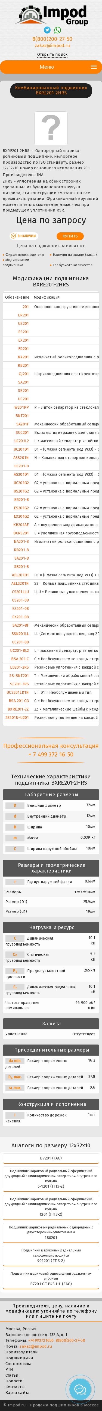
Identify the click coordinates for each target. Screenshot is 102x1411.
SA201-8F (21, 625)
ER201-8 (21, 499)
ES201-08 (20, 608)
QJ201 (24, 374)
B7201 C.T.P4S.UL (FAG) (51, 1283)
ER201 (23, 315)
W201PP (21, 407)
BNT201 (22, 416)
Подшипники (19, 1358)
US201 (23, 323)
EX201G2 (21, 516)
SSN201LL (20, 634)
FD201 (23, 348)
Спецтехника (18, 1363)
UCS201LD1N (18, 692)
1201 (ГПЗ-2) (50, 1214)
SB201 (23, 390)
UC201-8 (21, 466)
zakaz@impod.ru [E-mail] (52, 45)
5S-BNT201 (19, 675)
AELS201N (20, 583)
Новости (14, 1381)
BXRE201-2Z (18, 709)
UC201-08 (20, 642)
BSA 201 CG (19, 701)
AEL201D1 (20, 575)
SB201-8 (21, 566)
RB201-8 (21, 550)
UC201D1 (21, 449)
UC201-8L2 (19, 650)
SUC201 (22, 432)
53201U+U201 (17, 717)
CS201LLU (20, 592)
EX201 (23, 340)
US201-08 (20, 600)
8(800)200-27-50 (70, 1340)
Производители (21, 1352)
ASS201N (21, 457)
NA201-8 (21, 541)
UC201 (23, 399)
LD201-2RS (19, 667)
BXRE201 (21, 533)
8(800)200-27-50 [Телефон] (52, 39)
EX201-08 (20, 617)
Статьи (11, 1375)
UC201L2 (21, 441)
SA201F (22, 424)
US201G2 (21, 491)
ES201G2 (21, 508)
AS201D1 (21, 474)
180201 (51, 1237)
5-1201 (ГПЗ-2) (51, 1186)
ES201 (23, 332)
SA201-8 (21, 558)
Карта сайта (17, 1392)
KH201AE (21, 525)
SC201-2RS (19, 684)
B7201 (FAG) (51, 1158)
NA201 (23, 357)
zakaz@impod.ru (36, 1346)
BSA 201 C (20, 659)
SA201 (23, 382)
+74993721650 (41, 1340)
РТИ (9, 1369)
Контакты (15, 1386)
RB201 (23, 365)
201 (26, 307)
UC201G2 (21, 483)
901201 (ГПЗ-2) (51, 1260)
